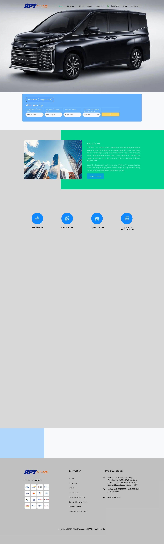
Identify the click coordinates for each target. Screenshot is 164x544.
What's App (113, 6)
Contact (100, 6)
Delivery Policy (75, 507)
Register (134, 6)
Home (60, 6)
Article (89, 6)
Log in (125, 6)
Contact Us (73, 492)
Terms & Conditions (77, 497)
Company (70, 6)
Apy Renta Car (100, 529)
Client (81, 6)
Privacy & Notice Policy (78, 511)
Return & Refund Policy (78, 502)
